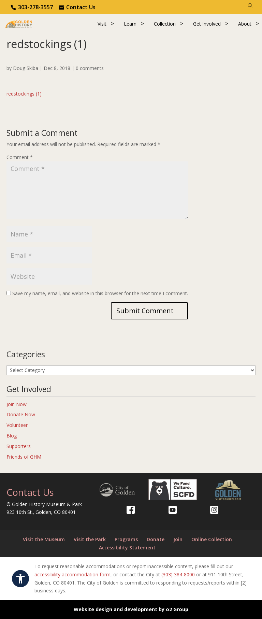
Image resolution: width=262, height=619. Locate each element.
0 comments (90, 68)
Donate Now (20, 414)
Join (178, 539)
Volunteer (17, 425)
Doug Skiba (25, 68)
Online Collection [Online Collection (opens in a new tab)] (211, 539)
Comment (19, 157)
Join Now (16, 404)
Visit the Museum (44, 539)
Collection (165, 23)
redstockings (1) (24, 93)
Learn (130, 23)
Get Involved (207, 23)
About (244, 23)
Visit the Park (90, 539)
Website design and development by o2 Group (131, 609)
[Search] (250, 5)
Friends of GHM (23, 457)
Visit (102, 23)
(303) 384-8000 (178, 574)
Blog (11, 435)
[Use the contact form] (77, 7)
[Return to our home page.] (18, 23)
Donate (155, 539)
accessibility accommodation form (72, 574)
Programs (126, 539)
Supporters (18, 446)
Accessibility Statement (127, 547)
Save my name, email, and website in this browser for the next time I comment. (100, 293)
